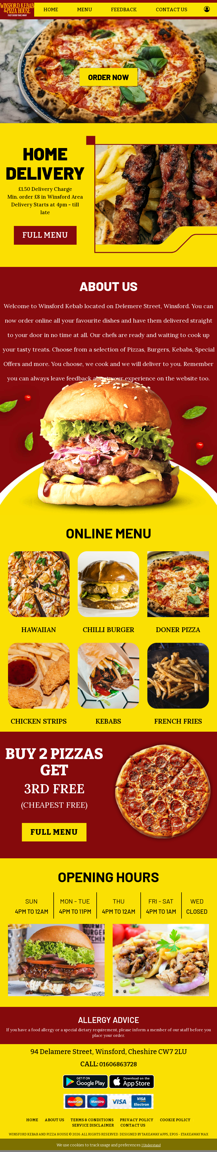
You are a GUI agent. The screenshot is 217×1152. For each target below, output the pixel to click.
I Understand (151, 1145)
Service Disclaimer (93, 1127)
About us (54, 1122)
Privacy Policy (136, 1122)
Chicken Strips (39, 723)
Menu (84, 10)
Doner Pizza (178, 631)
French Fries (178, 723)
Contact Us (171, 10)
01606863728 (117, 1066)
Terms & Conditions (91, 1122)
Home (51, 10)
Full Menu (45, 236)
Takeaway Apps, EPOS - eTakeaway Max (175, 1136)
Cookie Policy (175, 1122)
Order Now (108, 77)
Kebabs (108, 723)
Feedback (124, 10)
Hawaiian (38, 631)
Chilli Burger (108, 631)
